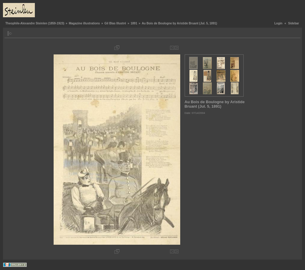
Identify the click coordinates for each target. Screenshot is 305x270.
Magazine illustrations (84, 23)
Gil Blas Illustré (115, 23)
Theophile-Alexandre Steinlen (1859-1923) (34, 23)
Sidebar (293, 23)
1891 (134, 23)
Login (278, 23)
